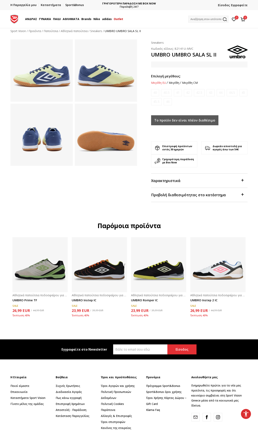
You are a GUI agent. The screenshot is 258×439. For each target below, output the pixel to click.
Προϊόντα (35, 31)
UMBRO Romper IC (144, 300)
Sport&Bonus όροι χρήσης (164, 392)
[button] (208, 19)
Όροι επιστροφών (113, 422)
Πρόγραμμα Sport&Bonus (163, 386)
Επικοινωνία (19, 392)
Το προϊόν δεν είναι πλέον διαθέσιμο (184, 120)
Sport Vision (18, 31)
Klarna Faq (153, 410)
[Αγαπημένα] (233, 19)
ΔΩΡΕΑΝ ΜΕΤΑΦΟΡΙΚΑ (129, 3)
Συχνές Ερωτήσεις (68, 386)
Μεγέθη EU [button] (158, 82)
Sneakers (96, 31)
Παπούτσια (51, 31)
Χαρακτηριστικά (197, 180)
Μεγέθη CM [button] (190, 82)
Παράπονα (108, 410)
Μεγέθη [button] (174, 82)
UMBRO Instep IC (84, 300)
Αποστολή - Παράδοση (71, 410)
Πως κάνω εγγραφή (69, 398)
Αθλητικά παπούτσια (74, 31)
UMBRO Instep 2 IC (203, 300)
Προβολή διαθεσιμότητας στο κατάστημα (197, 194)
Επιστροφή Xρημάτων (70, 404)
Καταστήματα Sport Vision (27, 398)
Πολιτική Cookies (112, 404)
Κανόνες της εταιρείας (116, 428)
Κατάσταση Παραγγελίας (72, 416)
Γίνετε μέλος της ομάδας (27, 404)
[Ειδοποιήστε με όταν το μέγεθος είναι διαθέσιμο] (155, 92)
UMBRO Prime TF (24, 300)
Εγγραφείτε (239, 5)
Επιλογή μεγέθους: (166, 76)
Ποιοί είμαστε (19, 386)
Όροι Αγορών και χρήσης (118, 386)
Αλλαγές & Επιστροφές (116, 416)
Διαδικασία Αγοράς (69, 392)
